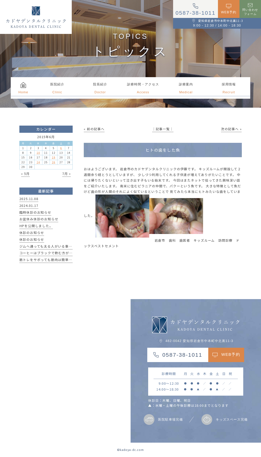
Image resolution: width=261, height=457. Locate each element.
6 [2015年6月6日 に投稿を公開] (61, 148)
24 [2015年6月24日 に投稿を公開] (38, 162)
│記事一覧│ (162, 128)
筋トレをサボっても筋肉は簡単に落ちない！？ (56, 259)
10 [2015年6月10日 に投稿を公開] (38, 152)
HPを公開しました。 (36, 225)
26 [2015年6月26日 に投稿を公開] (53, 162)
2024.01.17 (28, 205)
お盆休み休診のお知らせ (38, 219)
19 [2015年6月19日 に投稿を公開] (53, 157)
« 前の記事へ (94, 128)
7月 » (66, 173)
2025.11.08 (28, 198)
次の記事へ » (231, 128)
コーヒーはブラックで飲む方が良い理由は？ (54, 252)
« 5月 (25, 173)
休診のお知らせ (31, 232)
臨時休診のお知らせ (35, 212)
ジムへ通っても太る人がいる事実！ (47, 246)
